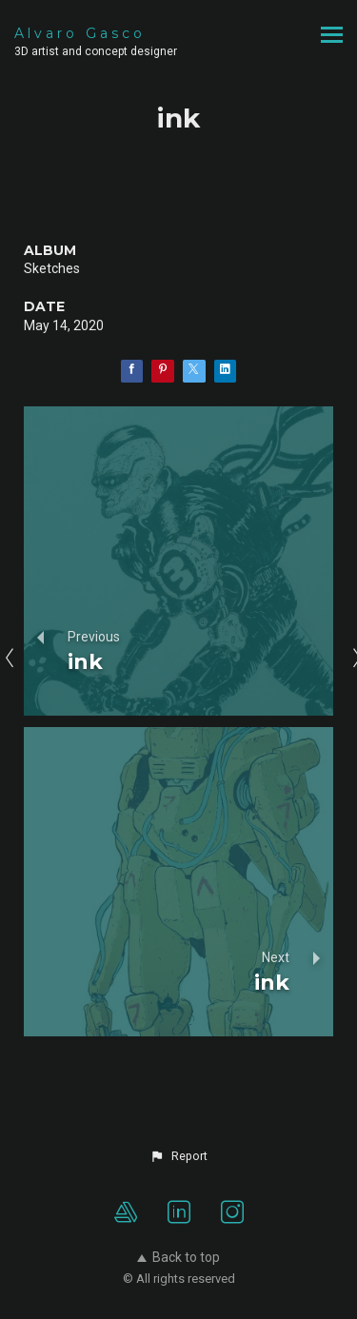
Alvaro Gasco (80, 33)
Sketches (52, 268)
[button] (178, 1156)
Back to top (178, 1257)
